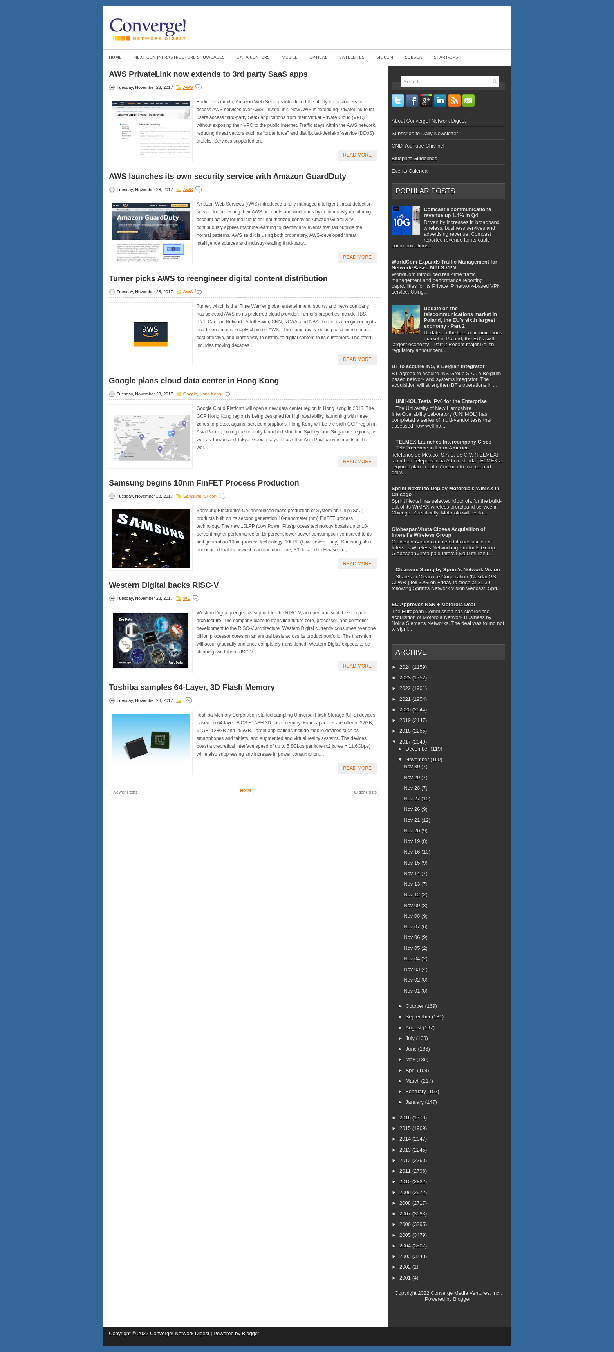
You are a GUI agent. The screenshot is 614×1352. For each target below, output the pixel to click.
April (411, 1070)
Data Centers (253, 57)
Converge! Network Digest (179, 1333)
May (411, 1059)
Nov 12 (412, 894)
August (414, 1028)
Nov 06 (412, 937)
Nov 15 (412, 863)
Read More (357, 155)
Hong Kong (210, 394)
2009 (405, 1192)
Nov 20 (412, 831)
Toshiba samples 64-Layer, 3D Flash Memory (192, 687)
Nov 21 (412, 820)
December (418, 749)
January (415, 1102)
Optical (318, 57)
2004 (405, 1246)
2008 (405, 1203)
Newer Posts (125, 792)
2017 (405, 742)
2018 (405, 731)
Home (115, 57)
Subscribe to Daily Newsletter (425, 133)
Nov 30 (412, 766)
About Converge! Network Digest (429, 121)
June (412, 1049)
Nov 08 (412, 916)
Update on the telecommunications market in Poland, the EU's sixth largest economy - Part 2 (460, 317)
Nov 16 (412, 852)
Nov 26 (412, 809)
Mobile (290, 57)
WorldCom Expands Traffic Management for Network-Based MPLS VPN (444, 265)
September (419, 1017)
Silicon (384, 57)
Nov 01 (412, 991)
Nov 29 (412, 777)
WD (186, 598)
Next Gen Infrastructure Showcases (179, 57)
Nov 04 (412, 959)
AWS (188, 87)
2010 (405, 1181)
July (411, 1038)
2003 (405, 1256)
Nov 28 (412, 788)
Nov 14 (412, 873)
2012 (405, 1160)
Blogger (461, 1299)
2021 (405, 699)
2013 (405, 1150)
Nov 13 (412, 884)
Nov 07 (412, 927)
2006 (405, 1224)
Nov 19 (412, 841)
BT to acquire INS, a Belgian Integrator (438, 366)
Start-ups (446, 57)
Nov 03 (412, 969)
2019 (405, 720)
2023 (405, 678)
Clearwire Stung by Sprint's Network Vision (447, 569)
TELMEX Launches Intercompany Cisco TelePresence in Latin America (443, 445)
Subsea (413, 57)
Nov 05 (412, 948)
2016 (405, 1118)
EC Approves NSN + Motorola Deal (433, 604)
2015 (405, 1128)
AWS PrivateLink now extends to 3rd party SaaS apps (208, 74)
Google (190, 394)
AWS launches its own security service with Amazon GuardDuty (227, 176)
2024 (405, 667)
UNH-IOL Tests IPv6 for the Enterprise (441, 401)
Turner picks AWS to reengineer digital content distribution (218, 278)
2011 (405, 1171)
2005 (405, 1235)
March (413, 1081)
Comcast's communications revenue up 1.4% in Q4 (457, 212)
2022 (405, 688)
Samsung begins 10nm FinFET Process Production (204, 483)
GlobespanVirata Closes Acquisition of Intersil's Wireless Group (438, 532)
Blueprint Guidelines (414, 158)
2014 (405, 1139)
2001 (405, 1278)
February (417, 1091)
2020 (405, 710)
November (418, 759)
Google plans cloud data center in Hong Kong (194, 380)
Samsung (192, 496)
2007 (405, 1214)
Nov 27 (412, 798)
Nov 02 (412, 980)
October (415, 1006)
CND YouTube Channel (418, 146)
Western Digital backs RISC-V (164, 585)
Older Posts (365, 792)
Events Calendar (410, 171)
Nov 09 (412, 905)
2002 (405, 1267)
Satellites (352, 57)
